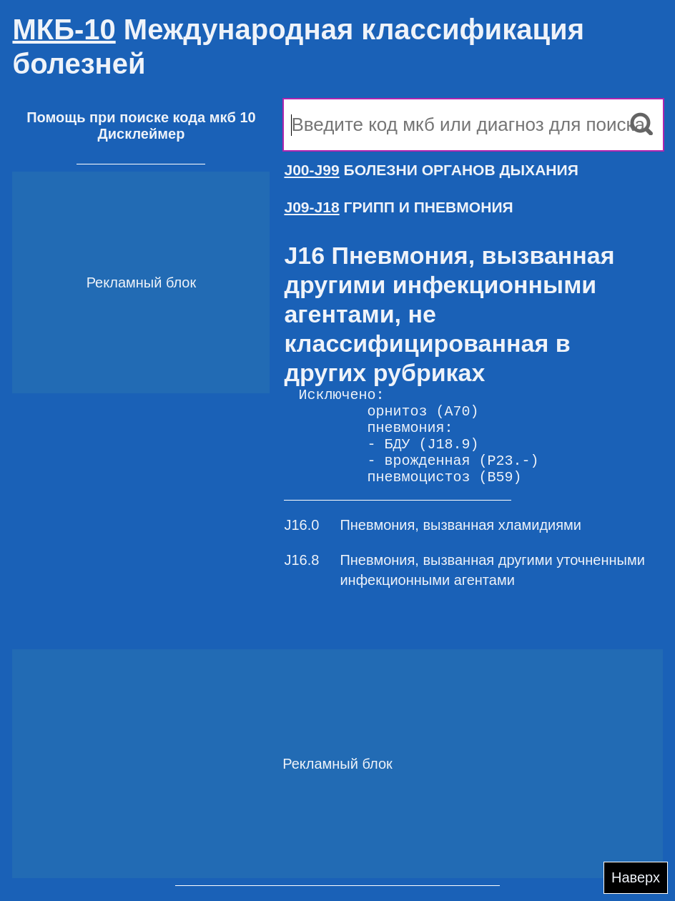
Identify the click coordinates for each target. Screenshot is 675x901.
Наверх (635, 877)
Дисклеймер (140, 134)
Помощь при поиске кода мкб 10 (140, 117)
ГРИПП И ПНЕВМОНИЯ (398, 207)
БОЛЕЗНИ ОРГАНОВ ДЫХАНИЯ (431, 170)
